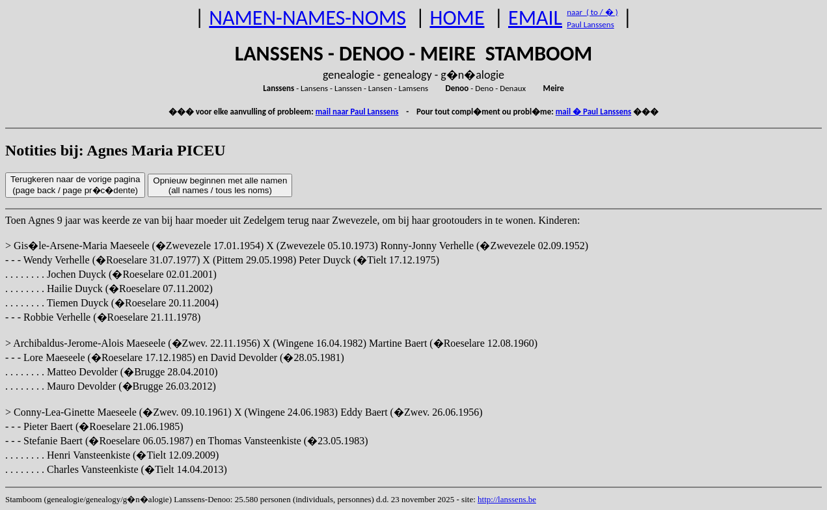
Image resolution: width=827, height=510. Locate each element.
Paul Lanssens (590, 24)
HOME (456, 18)
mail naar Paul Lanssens (357, 111)
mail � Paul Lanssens (593, 111)
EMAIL (535, 18)
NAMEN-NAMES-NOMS (307, 18)
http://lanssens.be (507, 499)
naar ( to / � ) (592, 12)
